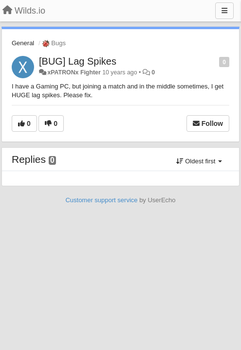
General (23, 43)
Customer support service (101, 200)
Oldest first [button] (199, 161)
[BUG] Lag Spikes (77, 61)
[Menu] (224, 10)
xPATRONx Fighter (73, 72)
